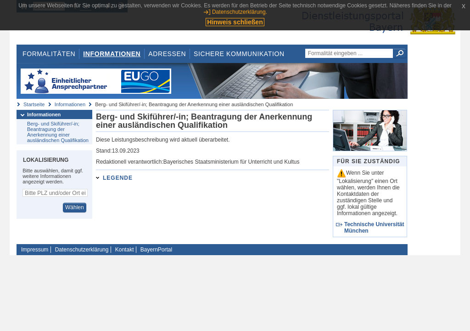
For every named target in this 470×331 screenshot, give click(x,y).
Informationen (111, 53)
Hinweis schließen (235, 22)
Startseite (34, 104)
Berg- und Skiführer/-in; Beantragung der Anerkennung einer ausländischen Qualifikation (58, 132)
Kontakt (124, 249)
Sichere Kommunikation (239, 53)
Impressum (34, 249)
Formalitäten (48, 53)
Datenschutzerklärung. (239, 12)
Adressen (167, 53)
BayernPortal (156, 249)
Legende (118, 178)
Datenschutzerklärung (82, 249)
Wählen (74, 207)
